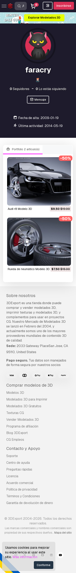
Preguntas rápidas (19, 469)
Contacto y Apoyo (23, 448)
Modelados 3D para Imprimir (26, 399)
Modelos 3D (15, 393)
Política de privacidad (21, 489)
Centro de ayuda (18, 463)
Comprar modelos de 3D (29, 385)
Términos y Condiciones (23, 496)
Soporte (12, 456)
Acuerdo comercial (19, 483)
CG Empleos (15, 439)
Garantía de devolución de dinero (29, 503)
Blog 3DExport (17, 433)
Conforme (43, 565)
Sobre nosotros (20, 295)
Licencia (12, 476)
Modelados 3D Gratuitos (23, 406)
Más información (25, 557)
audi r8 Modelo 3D (20, 209)
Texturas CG (15, 413)
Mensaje (38, 100)
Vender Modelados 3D (22, 419)
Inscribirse (63, 6)
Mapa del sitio (63, 532)
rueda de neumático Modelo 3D (29, 269)
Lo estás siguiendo (51, 89)
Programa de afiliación (22, 426)
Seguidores (19, 89)
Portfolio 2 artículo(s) (23, 149)
